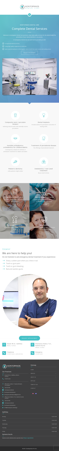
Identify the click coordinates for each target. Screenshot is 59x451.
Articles (33, 381)
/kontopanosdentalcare (9, 392)
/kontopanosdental (9, 390)
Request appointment (29, 338)
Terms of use (34, 384)
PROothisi (35, 448)
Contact (33, 388)
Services (33, 373)
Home (32, 369)
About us (33, 377)
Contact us (44, 232)
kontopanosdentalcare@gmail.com (12, 394)
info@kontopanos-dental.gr (10, 407)
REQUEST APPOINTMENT (29, 52)
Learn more (15, 204)
